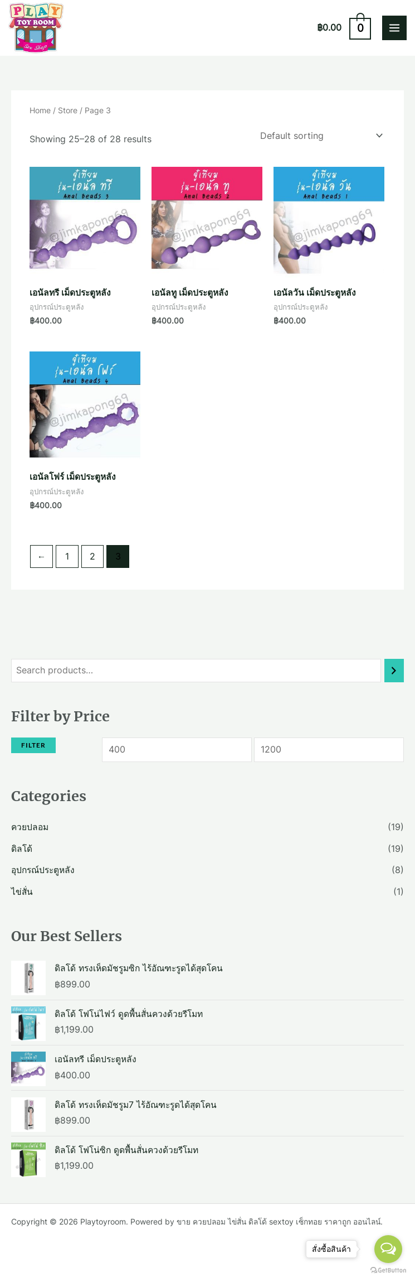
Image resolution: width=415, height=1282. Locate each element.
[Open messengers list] (388, 1249)
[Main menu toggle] (394, 28)
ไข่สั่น (22, 891)
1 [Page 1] (67, 556)
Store (67, 110)
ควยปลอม (29, 827)
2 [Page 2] (92, 556)
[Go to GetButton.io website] (388, 1270)
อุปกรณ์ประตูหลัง (43, 870)
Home (40, 110)
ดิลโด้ (21, 849)
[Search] (394, 670)
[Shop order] (319, 136)
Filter (33, 745)
